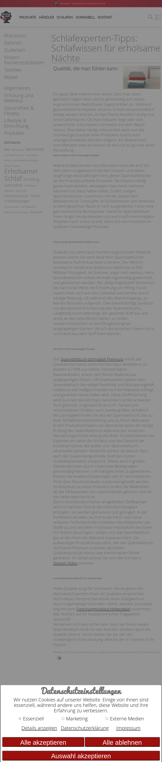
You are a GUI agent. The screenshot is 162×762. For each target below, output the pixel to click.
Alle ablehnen (122, 742)
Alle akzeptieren (43, 742)
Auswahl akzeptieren (81, 756)
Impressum (128, 728)
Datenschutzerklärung (85, 728)
